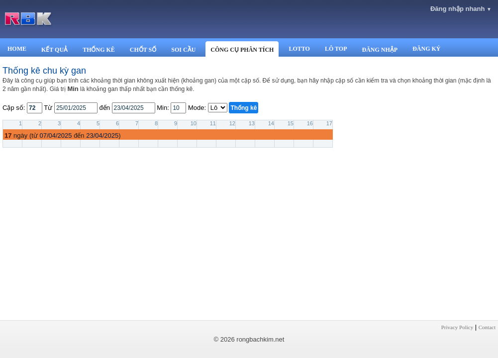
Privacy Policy (457, 327)
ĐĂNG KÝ (426, 48)
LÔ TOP (336, 48)
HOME (16, 48)
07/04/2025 (55, 135)
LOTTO (299, 48)
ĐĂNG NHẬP (380, 49)
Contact (487, 327)
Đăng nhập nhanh (461, 8)
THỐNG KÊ (99, 49)
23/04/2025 (102, 135)
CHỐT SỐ (143, 49)
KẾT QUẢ (54, 49)
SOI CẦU (183, 49)
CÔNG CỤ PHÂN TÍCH (242, 49)
